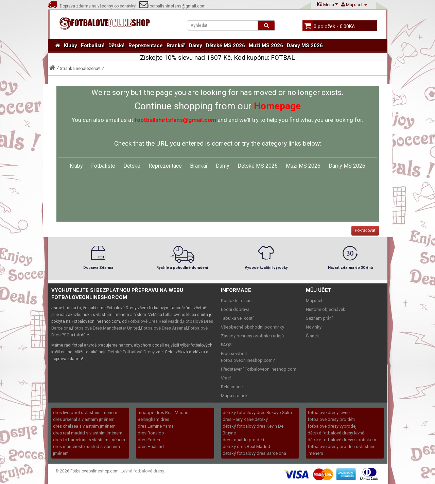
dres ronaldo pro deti (243, 439)
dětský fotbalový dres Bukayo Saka (257, 412)
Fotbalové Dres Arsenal (164, 328)
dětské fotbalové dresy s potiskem (342, 439)
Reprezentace (145, 45)
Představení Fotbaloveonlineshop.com (258, 369)
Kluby (70, 45)
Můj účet (314, 300)
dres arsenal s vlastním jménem (84, 419)
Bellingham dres (153, 419)
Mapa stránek (234, 395)
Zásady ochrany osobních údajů (252, 335)
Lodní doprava (235, 309)
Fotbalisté (93, 45)
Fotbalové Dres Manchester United (106, 328)
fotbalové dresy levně (329, 412)
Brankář (176, 45)
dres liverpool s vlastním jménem (85, 412)
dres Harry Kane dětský (245, 419)
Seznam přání (319, 318)
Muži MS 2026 (266, 45)
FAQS (226, 344)
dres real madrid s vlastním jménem (87, 432)
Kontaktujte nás (236, 300)
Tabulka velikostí (237, 318)
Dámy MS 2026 (305, 45)
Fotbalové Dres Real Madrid (155, 321)
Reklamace (232, 386)
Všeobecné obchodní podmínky (252, 327)
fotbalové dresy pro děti (331, 419)
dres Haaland (151, 446)
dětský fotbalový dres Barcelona (254, 453)
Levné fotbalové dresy (142, 470)
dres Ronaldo (151, 432)
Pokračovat (365, 230)
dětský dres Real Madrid (246, 446)
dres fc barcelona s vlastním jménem (89, 439)
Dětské (116, 45)
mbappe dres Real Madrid (163, 412)
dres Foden (149, 439)
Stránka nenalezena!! (80, 68)
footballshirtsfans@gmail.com (172, 6)
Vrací (226, 377)
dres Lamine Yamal (156, 426)
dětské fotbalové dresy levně (336, 432)
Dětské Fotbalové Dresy (131, 351)
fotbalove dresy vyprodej (332, 426)
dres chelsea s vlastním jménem (84, 426)
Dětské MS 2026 (225, 45)
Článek (312, 335)
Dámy (195, 45)
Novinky (313, 327)
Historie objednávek (325, 309)
